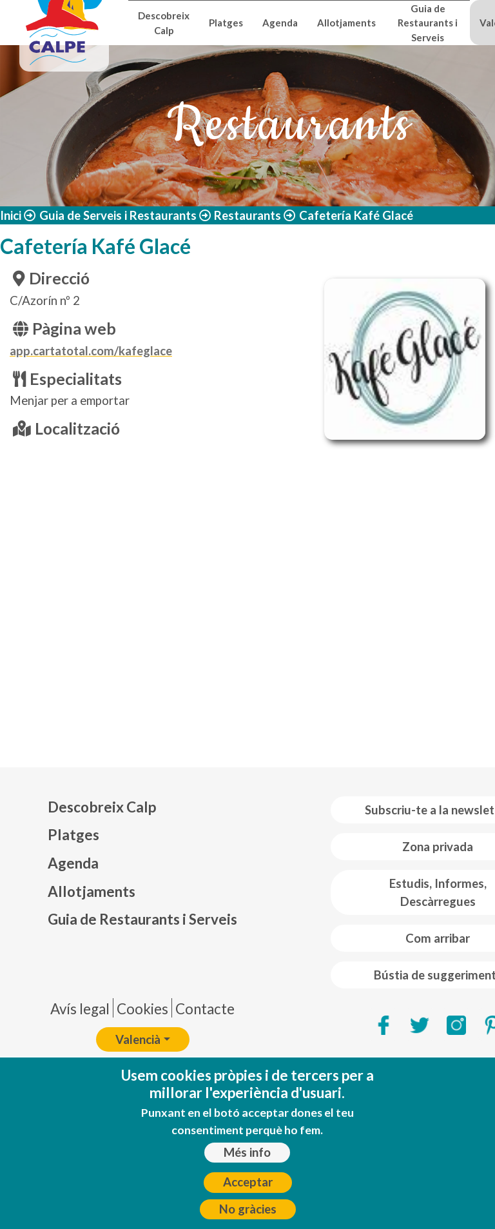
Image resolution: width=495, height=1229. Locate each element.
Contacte (205, 1009)
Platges (226, 22)
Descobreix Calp (163, 22)
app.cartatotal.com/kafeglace (91, 351)
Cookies (142, 1009)
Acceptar (248, 1182)
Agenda (280, 22)
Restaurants (247, 215)
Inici (10, 215)
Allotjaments (346, 22)
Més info (247, 1152)
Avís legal (80, 1009)
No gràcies (248, 1209)
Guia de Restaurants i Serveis (428, 23)
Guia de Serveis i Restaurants (118, 215)
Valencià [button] (137, 1039)
